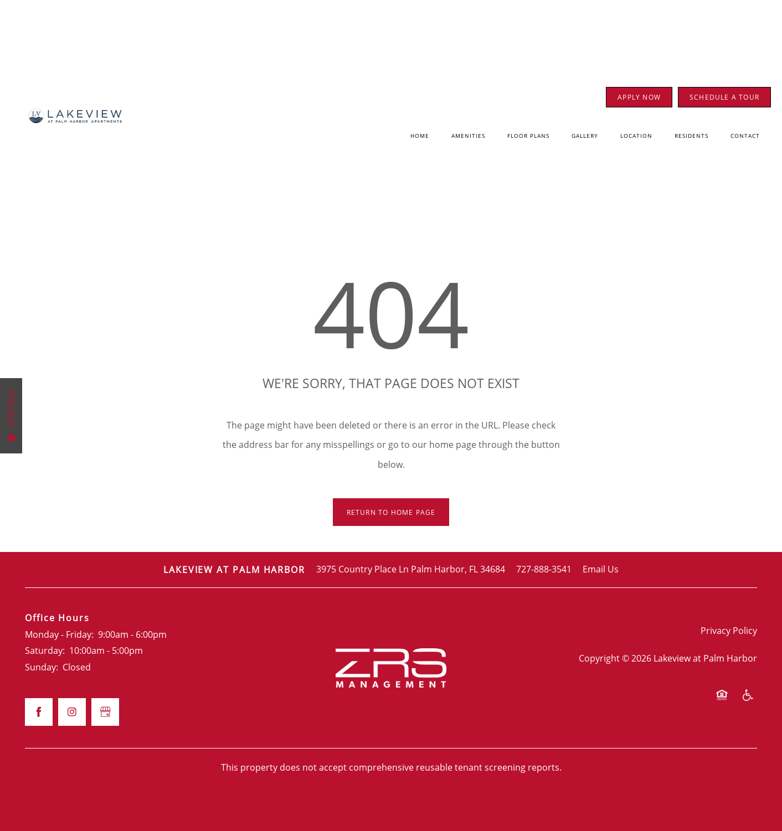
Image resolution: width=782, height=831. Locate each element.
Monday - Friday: (59, 634)
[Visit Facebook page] (39, 712)
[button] (639, 97)
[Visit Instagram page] (72, 712)
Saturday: (45, 650)
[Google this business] (105, 712)
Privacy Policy (729, 630)
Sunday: (41, 667)
